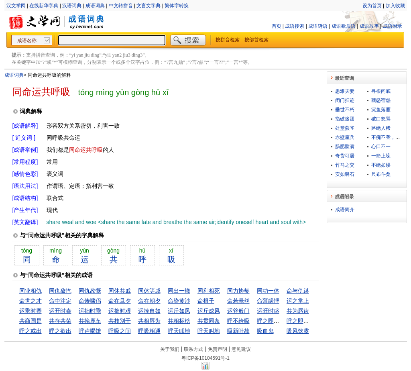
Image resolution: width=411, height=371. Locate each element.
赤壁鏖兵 (344, 137)
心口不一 (381, 146)
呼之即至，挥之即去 (312, 321)
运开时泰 (60, 311)
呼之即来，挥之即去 (282, 321)
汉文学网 (16, 5)
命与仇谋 (298, 290)
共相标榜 (179, 321)
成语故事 (369, 26)
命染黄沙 (179, 301)
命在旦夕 (119, 301)
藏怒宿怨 (381, 100)
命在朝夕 (149, 301)
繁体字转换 (177, 5)
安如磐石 (344, 174)
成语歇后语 (344, 26)
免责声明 (217, 349)
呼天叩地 (179, 331)
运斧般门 (238, 311)
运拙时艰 (119, 311)
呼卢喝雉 (90, 331)
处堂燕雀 (344, 128)
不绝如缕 (381, 165)
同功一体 (268, 290)
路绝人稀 (381, 128)
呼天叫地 (208, 331)
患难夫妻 (344, 91)
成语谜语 (318, 26)
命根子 (205, 301)
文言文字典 (148, 5)
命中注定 (60, 301)
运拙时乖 (90, 311)
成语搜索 (294, 26)
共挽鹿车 (90, 321)
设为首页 (372, 5)
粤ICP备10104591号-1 (205, 358)
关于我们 (169, 349)
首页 (276, 26)
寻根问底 (381, 91)
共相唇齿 (149, 321)
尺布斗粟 (381, 174)
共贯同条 (208, 321)
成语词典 (95, 5)
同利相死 (208, 290)
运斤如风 (179, 311)
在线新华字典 (43, 5)
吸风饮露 (298, 331)
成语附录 (392, 26)
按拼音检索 (228, 40)
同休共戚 (119, 290)
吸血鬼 (265, 331)
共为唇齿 (298, 311)
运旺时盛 (268, 311)
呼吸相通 (149, 331)
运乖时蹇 (30, 311)
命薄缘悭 (268, 301)
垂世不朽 (344, 109)
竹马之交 (344, 165)
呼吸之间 (119, 331)
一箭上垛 (381, 156)
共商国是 (30, 321)
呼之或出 (30, 331)
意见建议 (241, 349)
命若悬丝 (238, 301)
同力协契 (238, 290)
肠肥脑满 (344, 146)
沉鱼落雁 (381, 109)
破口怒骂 (381, 119)
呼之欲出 (60, 331)
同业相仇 (30, 290)
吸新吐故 (238, 331)
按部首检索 (256, 40)
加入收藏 (395, 5)
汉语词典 (71, 5)
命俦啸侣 (90, 301)
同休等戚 (149, 290)
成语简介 (344, 209)
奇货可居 (344, 156)
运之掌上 (298, 301)
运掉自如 (149, 311)
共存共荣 (60, 321)
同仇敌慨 (90, 290)
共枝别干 (119, 321)
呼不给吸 (238, 321)
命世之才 (30, 301)
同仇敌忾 (60, 290)
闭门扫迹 (344, 100)
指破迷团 (344, 119)
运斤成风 (208, 311)
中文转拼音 (121, 5)
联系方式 (193, 349)
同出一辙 (179, 290)
